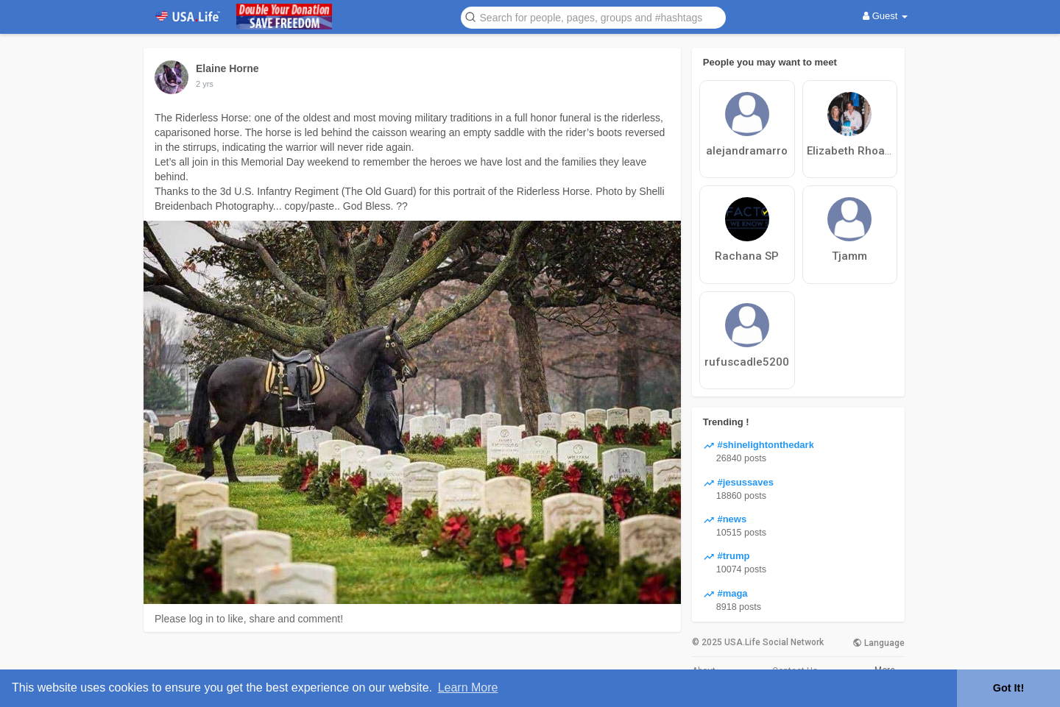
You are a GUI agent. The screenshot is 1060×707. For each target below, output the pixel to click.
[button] (593, 16)
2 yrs (204, 83)
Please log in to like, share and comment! (249, 619)
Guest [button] (885, 15)
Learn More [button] (468, 687)
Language (878, 643)
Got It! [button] (1008, 688)
